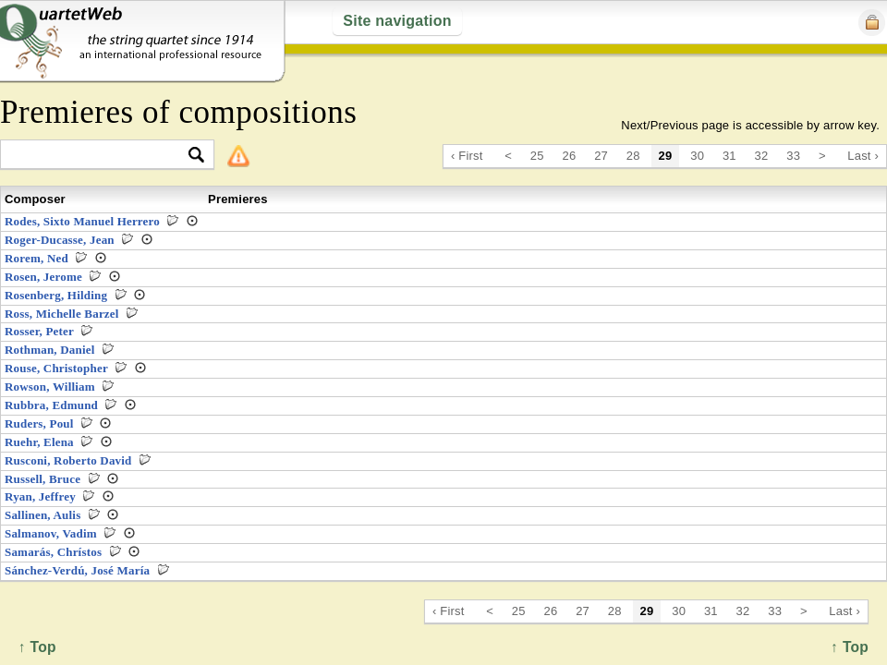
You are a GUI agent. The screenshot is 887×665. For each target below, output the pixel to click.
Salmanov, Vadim (51, 533)
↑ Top (850, 647)
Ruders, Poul (39, 423)
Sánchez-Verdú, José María (77, 570)
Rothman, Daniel (50, 350)
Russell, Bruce (42, 479)
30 (697, 156)
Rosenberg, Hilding (56, 295)
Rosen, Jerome (43, 277)
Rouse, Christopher (56, 368)
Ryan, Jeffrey (40, 496)
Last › (863, 156)
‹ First (467, 156)
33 (793, 156)
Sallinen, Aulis (42, 515)
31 (729, 156)
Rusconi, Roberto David (68, 460)
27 (601, 156)
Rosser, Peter (39, 331)
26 (570, 156)
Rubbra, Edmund (51, 405)
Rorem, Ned (36, 258)
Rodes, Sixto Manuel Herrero (82, 221)
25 (537, 156)
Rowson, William (50, 386)
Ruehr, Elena (39, 442)
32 (762, 156)
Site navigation (397, 21)
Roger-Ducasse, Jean (60, 240)
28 (633, 156)
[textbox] (99, 155)
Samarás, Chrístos (53, 552)
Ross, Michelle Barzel (62, 313)
